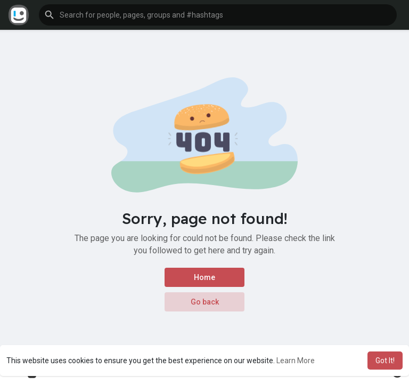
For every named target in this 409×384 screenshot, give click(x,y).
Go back (205, 302)
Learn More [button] (295, 360)
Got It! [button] (385, 360)
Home (204, 277)
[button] (218, 15)
